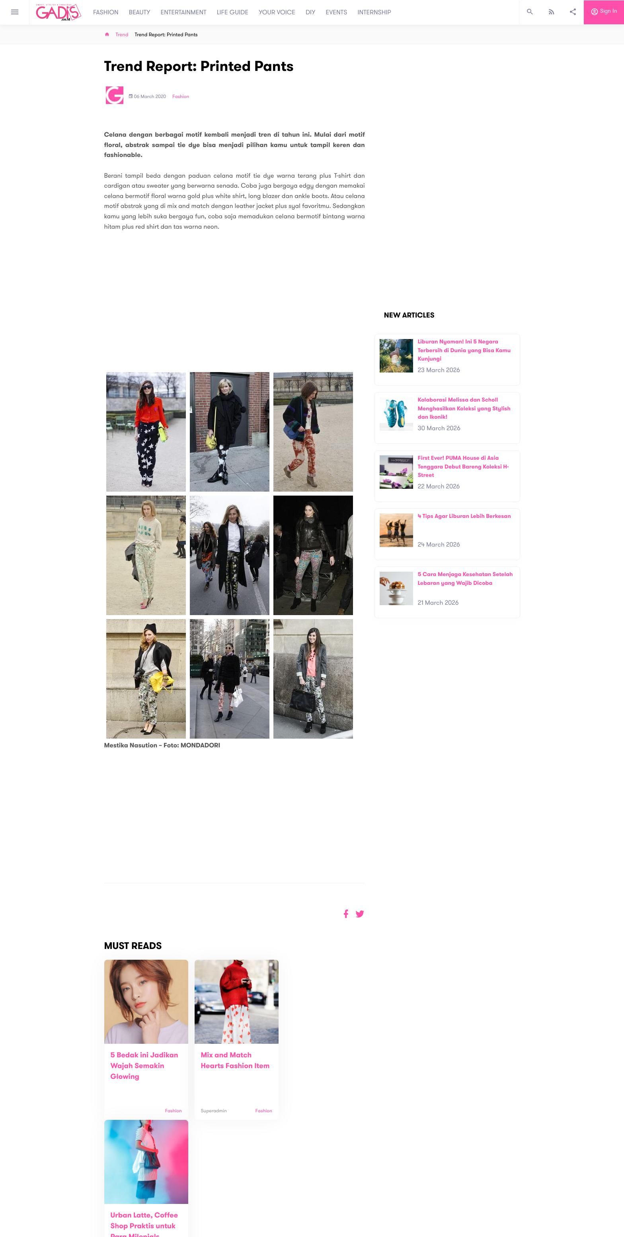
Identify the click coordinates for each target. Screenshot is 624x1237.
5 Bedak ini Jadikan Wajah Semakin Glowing (144, 1066)
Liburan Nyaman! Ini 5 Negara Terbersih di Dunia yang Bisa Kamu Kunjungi (464, 350)
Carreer (207, 1213)
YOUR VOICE (277, 12)
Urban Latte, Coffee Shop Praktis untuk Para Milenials (318, 1066)
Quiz (329, 1200)
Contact (207, 1205)
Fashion (180, 97)
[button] (360, 914)
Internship (209, 1221)
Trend (122, 34)
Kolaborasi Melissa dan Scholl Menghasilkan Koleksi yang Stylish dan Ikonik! (464, 408)
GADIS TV (362, 1200)
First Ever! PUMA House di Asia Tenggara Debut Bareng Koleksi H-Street (463, 466)
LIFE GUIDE (232, 12)
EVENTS (336, 12)
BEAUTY (139, 12)
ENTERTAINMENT (184, 12)
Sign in (604, 12)
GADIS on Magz (395, 1200)
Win (342, 1200)
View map (94, 1230)
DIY (311, 12)
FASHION (106, 12)
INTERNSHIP (374, 12)
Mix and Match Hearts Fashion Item (223, 1066)
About (204, 1196)
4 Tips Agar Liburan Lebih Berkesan (464, 516)
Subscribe (507, 1171)
